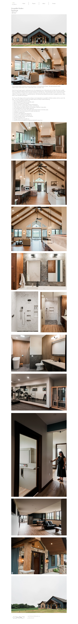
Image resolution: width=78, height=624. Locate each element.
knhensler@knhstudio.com (35, 616)
